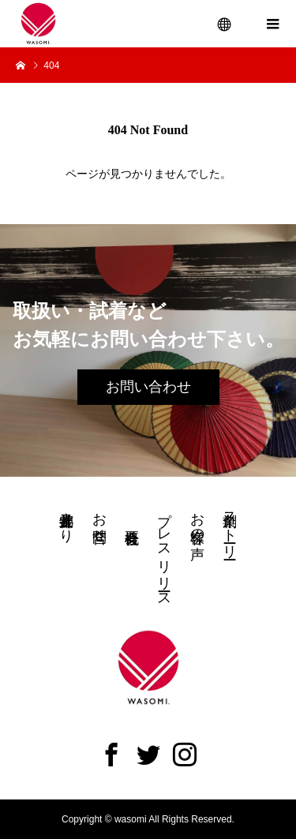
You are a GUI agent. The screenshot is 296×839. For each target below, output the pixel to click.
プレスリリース (164, 552)
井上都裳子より (66, 519)
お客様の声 (197, 519)
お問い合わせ (148, 387)
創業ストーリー (230, 527)
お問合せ (99, 519)
